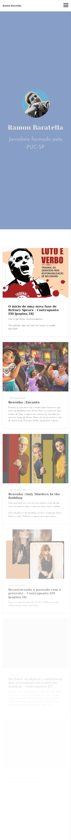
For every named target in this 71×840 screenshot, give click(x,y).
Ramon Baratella (12, 5)
